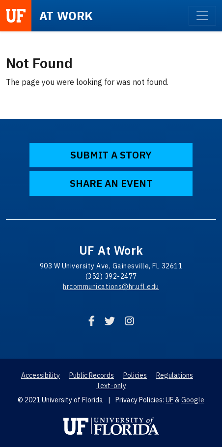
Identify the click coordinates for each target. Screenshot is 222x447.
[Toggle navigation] (202, 16)
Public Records (91, 375)
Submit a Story (111, 154)
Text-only (111, 385)
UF (169, 399)
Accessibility (40, 375)
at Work (66, 16)
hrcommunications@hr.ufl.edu (111, 286)
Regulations (174, 375)
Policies (135, 375)
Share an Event (111, 183)
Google (192, 399)
